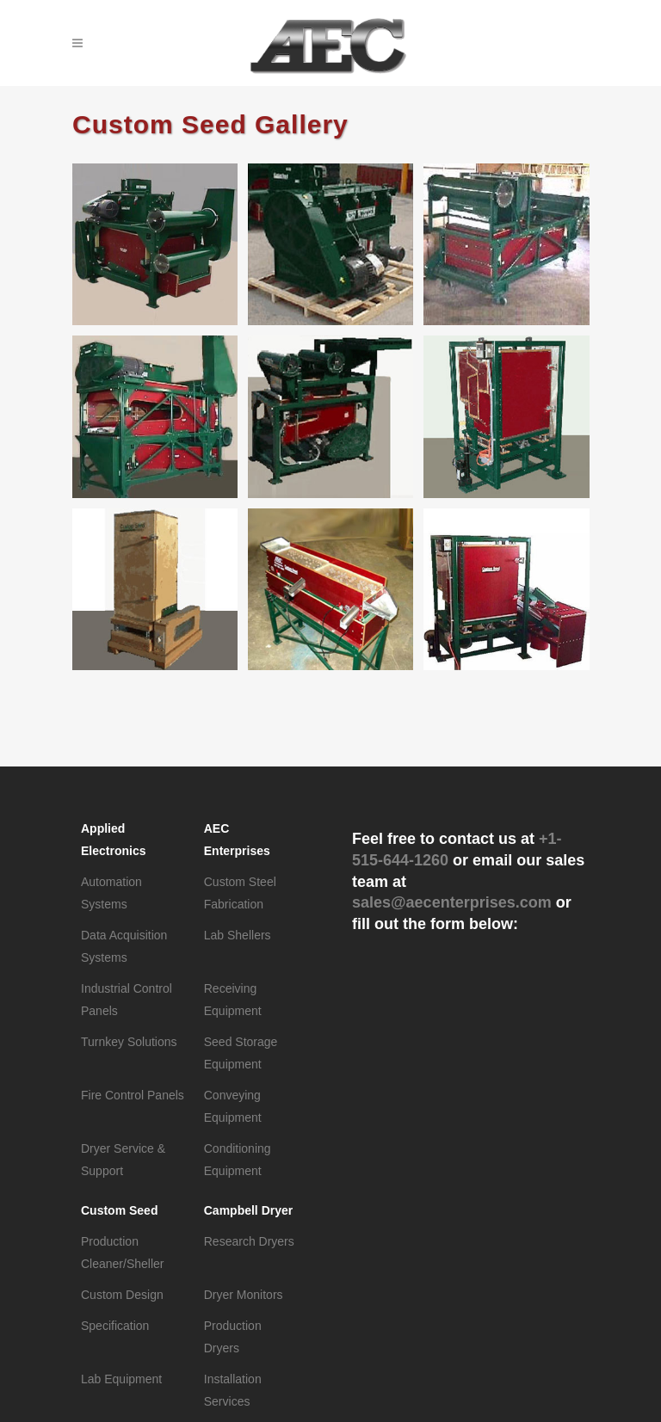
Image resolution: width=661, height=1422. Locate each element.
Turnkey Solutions (129, 1042)
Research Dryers (249, 1241)
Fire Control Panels (132, 1095)
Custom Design (122, 1295)
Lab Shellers (237, 935)
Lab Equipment (121, 1379)
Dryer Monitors (243, 1295)
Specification (115, 1326)
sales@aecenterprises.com (452, 902)
